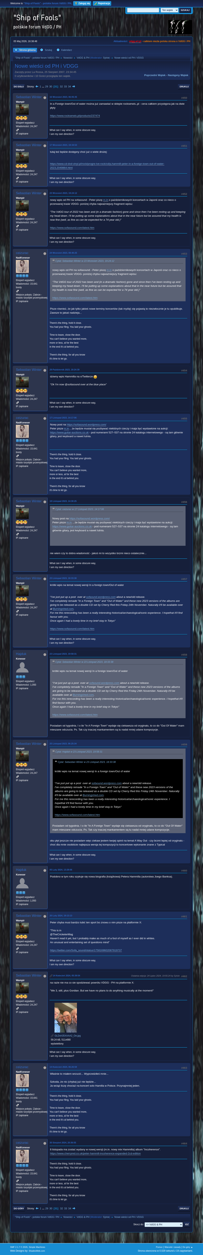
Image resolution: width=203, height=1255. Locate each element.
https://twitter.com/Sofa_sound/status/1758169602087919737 (86, 950)
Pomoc (159, 1247)
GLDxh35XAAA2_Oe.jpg (66, 1035)
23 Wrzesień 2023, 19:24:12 (63, 193)
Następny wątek (178, 75)
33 (65, 86)
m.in (105, 199)
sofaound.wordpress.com (101, 596)
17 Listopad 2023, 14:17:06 (63, 417)
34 (69, 86)
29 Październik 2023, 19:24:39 (64, 369)
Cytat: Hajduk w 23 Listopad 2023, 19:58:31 (78, 751)
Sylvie (106, 57)
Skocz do (138, 1224)
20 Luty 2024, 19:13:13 (61, 915)
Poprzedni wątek (155, 75)
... (43, 86)
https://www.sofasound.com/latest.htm (72, 227)
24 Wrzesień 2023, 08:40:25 (63, 253)
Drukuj (184, 86)
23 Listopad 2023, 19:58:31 (63, 654)
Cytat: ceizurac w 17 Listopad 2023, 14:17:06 (79, 509)
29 (46, 86)
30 (50, 86)
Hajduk (21, 654)
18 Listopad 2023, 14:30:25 (63, 501)
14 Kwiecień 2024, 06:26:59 (63, 1067)
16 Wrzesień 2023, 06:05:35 (63, 97)
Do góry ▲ (188, 1247)
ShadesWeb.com (37, 1251)
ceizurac (22, 253)
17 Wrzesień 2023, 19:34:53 (63, 145)
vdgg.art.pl (135, 41)
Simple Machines (37, 1247)
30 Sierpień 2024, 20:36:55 (63, 1142)
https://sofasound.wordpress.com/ (86, 424)
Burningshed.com (63, 608)
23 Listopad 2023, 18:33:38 (63, 578)
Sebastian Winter (28, 97)
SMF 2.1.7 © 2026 (19, 1247)
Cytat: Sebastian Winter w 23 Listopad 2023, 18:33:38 (84, 662)
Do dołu (19, 86)
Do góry (19, 1208)
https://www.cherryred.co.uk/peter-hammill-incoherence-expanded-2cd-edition (95, 1153)
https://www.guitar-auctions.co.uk (69, 432)
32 (61, 86)
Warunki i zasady (173, 1247)
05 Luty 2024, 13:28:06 (61, 870)
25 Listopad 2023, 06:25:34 (63, 743)
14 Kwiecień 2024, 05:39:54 (66, 975)
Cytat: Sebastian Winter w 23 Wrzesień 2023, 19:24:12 (84, 261)
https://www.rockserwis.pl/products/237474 (75, 115)
